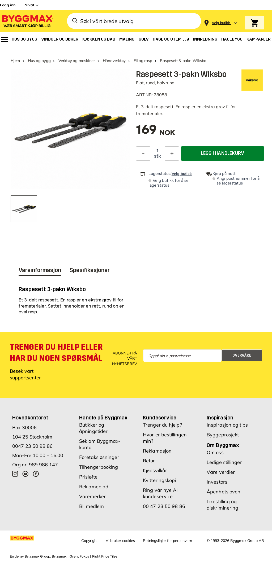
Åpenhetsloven (223, 492)
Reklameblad (93, 487)
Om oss (215, 452)
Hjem (15, 60)
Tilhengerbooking (98, 467)
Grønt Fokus (79, 556)
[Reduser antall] (143, 153)
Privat (28, 5)
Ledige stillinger (224, 462)
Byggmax (59, 556)
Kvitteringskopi (159, 480)
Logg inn (7, 5)
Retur (149, 461)
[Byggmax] (27, 21)
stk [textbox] (157, 156)
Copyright (89, 540)
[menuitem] (4, 39)
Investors (217, 482)
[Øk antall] (172, 153)
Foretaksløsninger (99, 457)
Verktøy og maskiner (76, 60)
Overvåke (241, 355)
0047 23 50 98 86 (32, 446)
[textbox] (155, 132)
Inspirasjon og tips (227, 425)
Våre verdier (221, 472)
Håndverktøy (114, 60)
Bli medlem (91, 506)
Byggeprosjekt (223, 435)
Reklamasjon (157, 451)
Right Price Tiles (104, 556)
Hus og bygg (39, 60)
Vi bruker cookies (120, 540)
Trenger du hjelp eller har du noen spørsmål (56, 352)
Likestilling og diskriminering (222, 504)
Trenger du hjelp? (162, 425)
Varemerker (92, 496)
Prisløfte (88, 477)
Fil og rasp (143, 60)
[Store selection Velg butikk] (220, 23)
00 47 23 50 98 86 (164, 506)
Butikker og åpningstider (93, 428)
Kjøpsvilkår (155, 470)
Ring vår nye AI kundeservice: (160, 493)
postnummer (238, 178)
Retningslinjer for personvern (167, 540)
